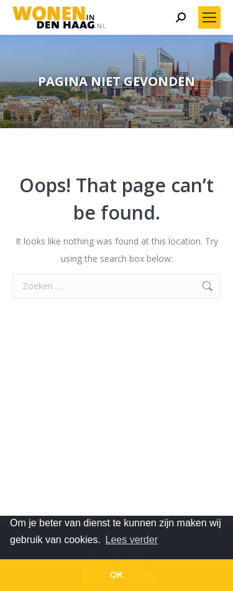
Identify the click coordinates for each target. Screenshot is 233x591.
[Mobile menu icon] (209, 17)
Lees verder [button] (132, 539)
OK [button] (117, 575)
